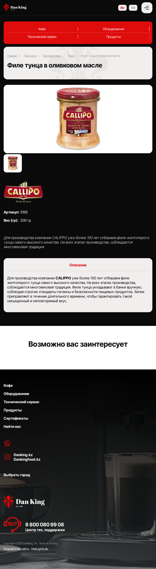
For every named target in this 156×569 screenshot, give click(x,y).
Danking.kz (23, 454)
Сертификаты (16, 418)
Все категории (52, 55)
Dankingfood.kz (27, 459)
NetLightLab (39, 549)
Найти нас (12, 426)
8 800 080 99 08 (44, 524)
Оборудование (113, 29)
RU (122, 8)
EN (133, 8)
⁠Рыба (71, 55)
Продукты (113, 37)
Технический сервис (42, 37)
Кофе (42, 29)
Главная (12, 55)
